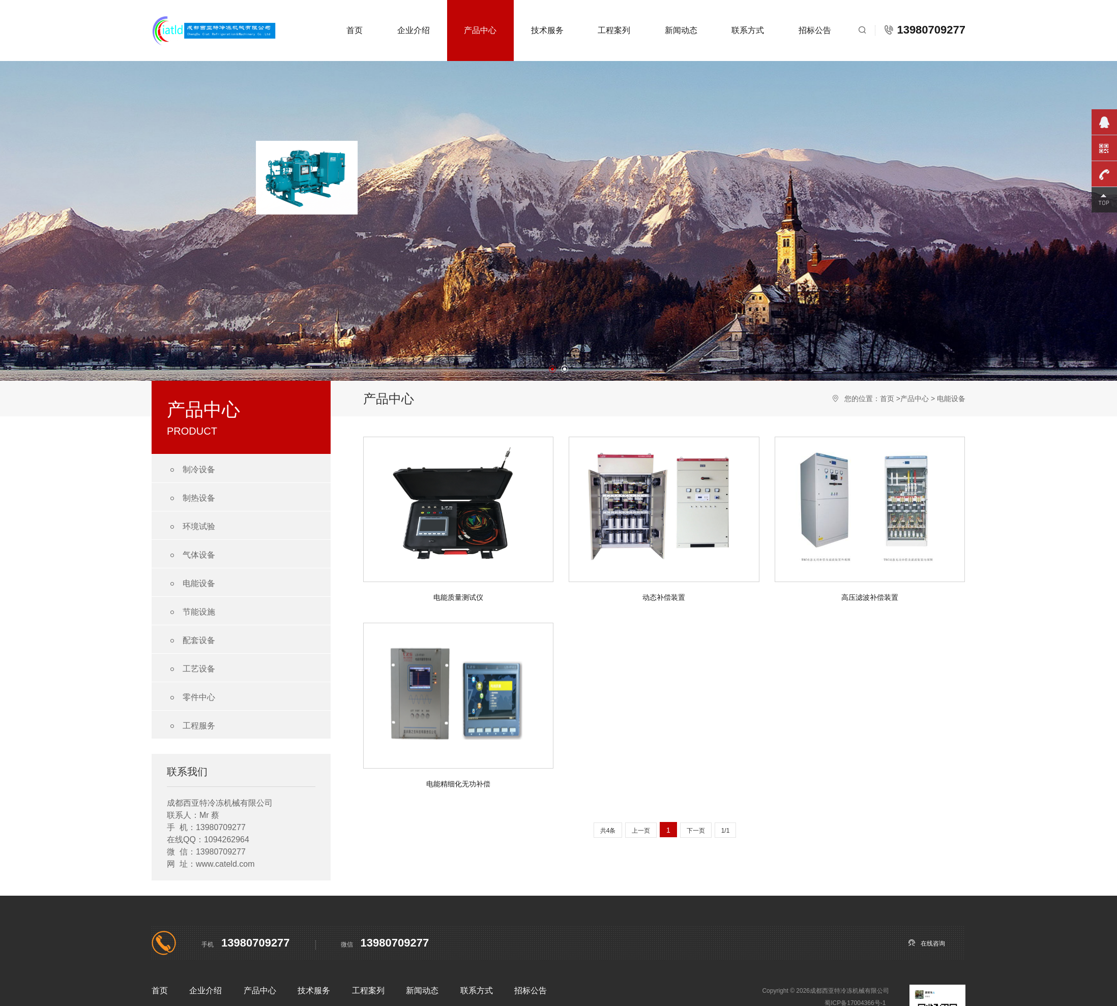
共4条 (608, 830)
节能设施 (191, 612)
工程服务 (191, 726)
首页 (354, 30)
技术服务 (547, 30)
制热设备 (191, 498)
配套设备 (191, 640)
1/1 (725, 830)
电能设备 (191, 583)
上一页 (641, 830)
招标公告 (815, 30)
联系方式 (747, 30)
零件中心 (191, 697)
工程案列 (614, 30)
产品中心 (480, 30)
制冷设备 (191, 470)
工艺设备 (191, 669)
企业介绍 (413, 30)
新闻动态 (681, 30)
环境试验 (191, 527)
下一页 (696, 830)
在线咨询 (926, 942)
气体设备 (191, 555)
